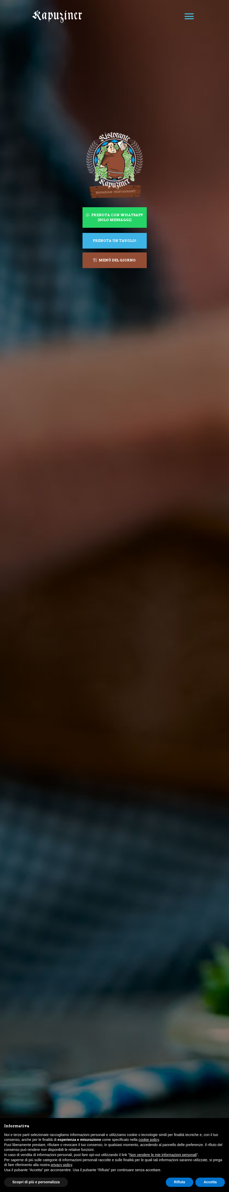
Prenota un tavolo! (114, 241)
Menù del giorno (114, 260)
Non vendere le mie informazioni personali (162, 1155)
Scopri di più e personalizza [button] (36, 1182)
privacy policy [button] (61, 1165)
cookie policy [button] (149, 1140)
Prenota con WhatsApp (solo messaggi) (114, 217)
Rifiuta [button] (179, 1182)
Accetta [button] (210, 1182)
